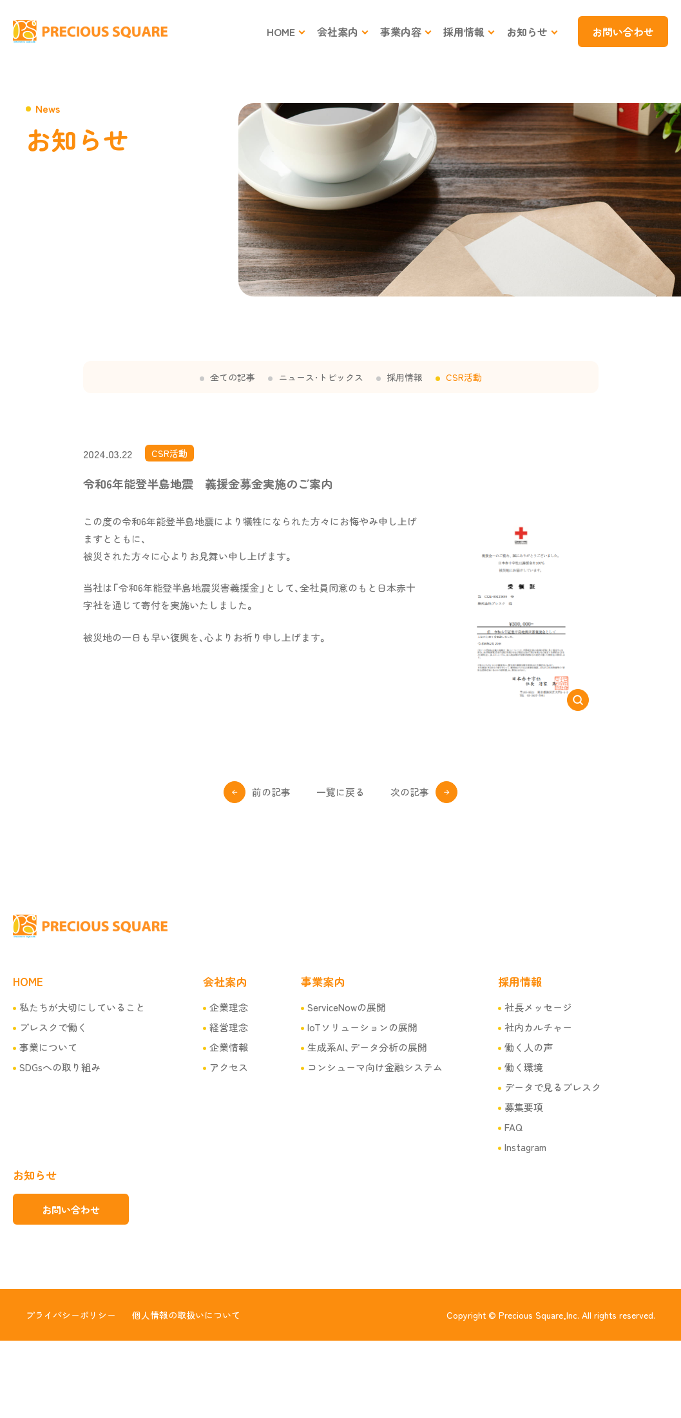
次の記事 (409, 792)
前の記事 (271, 792)
